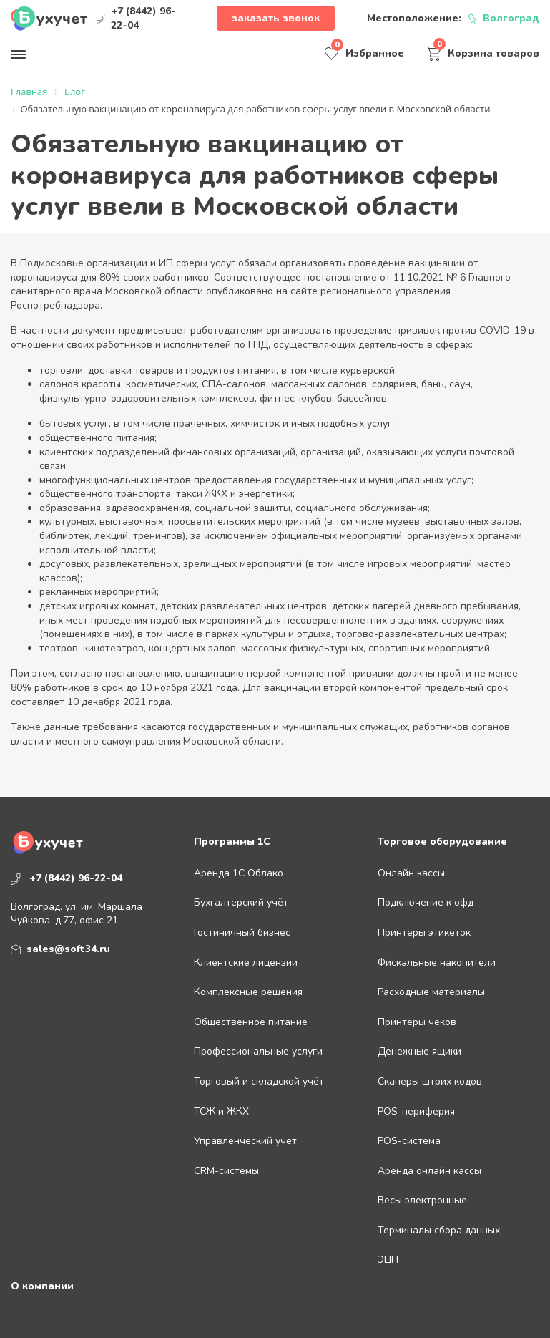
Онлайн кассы (411, 873)
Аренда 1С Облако (238, 873)
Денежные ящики (419, 1051)
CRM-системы (226, 1171)
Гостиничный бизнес (242, 932)
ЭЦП (388, 1259)
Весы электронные (422, 1200)
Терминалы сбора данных (439, 1230)
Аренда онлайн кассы (429, 1171)
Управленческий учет (245, 1141)
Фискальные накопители (437, 962)
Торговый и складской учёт (259, 1081)
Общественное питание (251, 1022)
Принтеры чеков (417, 1022)
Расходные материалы (431, 992)
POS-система (409, 1141)
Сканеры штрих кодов (430, 1081)
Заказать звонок (276, 18)
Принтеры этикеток (424, 932)
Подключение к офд (425, 902)
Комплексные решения (248, 992)
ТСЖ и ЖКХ (221, 1111)
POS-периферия (416, 1111)
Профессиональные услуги (258, 1051)
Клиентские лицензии (246, 962)
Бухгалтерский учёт (241, 902)
